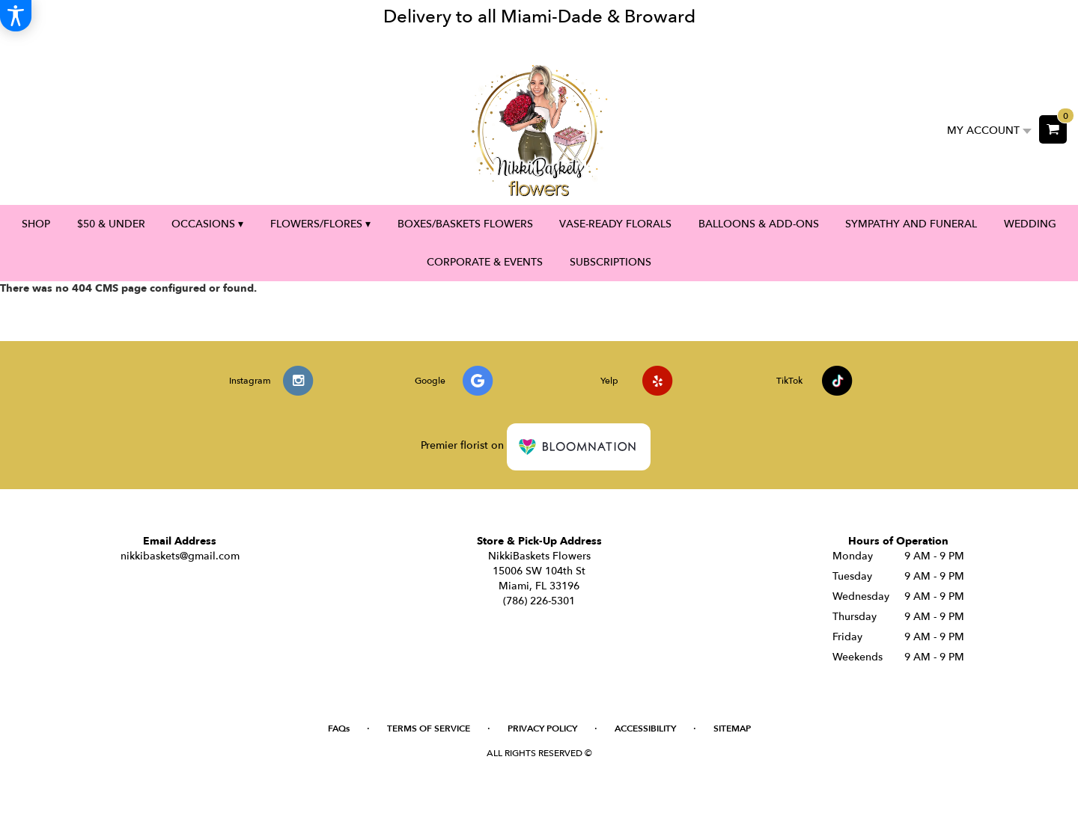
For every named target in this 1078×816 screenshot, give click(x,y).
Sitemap (732, 728)
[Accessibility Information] (15, 15)
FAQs (339, 728)
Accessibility (645, 728)
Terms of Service (428, 728)
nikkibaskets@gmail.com (180, 556)
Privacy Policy (542, 728)
